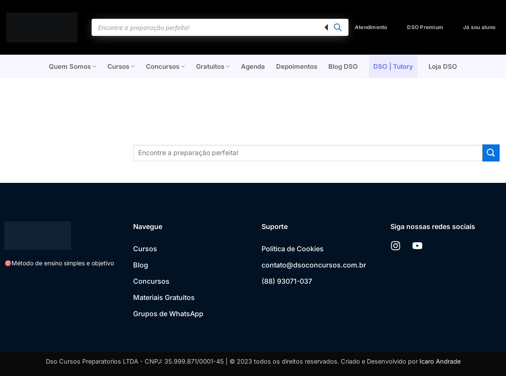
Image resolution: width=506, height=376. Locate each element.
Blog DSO (343, 66)
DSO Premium (425, 27)
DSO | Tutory (393, 66)
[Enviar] (491, 152)
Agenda (253, 66)
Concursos (165, 66)
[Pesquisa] (337, 27)
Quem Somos (72, 66)
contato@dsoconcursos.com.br (314, 265)
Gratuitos (213, 66)
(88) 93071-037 (287, 281)
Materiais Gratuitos (164, 297)
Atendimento (370, 27)
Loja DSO (443, 66)
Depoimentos (296, 66)
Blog (140, 265)
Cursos (121, 66)
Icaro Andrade (440, 361)
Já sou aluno (479, 27)
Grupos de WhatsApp (168, 313)
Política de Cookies (293, 248)
